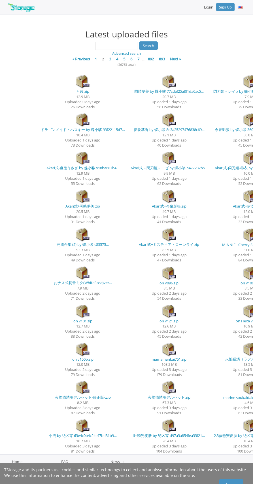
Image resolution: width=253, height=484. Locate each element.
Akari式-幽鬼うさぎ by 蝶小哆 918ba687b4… (82, 167)
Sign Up (225, 7)
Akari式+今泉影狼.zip (169, 206)
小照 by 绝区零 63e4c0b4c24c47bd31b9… (83, 435)
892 (151, 59)
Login (208, 7)
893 (162, 59)
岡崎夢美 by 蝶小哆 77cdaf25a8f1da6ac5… (169, 91)
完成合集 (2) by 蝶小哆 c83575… (83, 244)
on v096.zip (169, 283)
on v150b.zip (82, 359)
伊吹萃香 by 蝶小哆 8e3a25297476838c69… (169, 129)
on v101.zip (82, 321)
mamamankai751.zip (169, 359)
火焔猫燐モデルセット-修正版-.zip (83, 397)
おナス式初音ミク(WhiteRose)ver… (83, 282)
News (115, 461)
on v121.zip (169, 321)
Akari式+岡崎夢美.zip (82, 206)
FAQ (64, 461)
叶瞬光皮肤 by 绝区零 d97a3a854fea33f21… (169, 435)
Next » (175, 59)
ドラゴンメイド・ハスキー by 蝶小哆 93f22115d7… (83, 129)
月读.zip (82, 91)
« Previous (81, 59)
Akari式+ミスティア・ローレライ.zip (169, 244)
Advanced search (126, 53)
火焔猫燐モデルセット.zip (169, 397)
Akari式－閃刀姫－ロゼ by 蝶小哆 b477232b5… (169, 167)
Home (17, 461)
